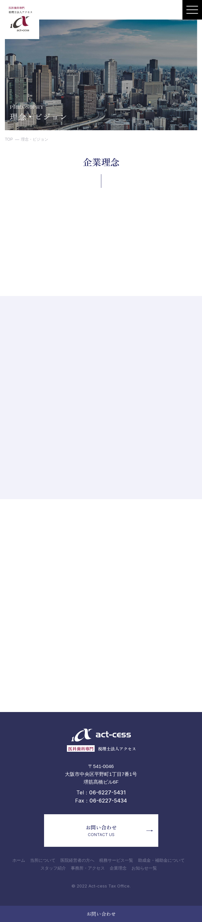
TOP (9, 139)
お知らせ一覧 (144, 867)
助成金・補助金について (161, 860)
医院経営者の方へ (77, 860)
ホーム (18, 860)
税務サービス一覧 (116, 860)
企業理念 (118, 867)
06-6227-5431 (107, 792)
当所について (42, 860)
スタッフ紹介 (53, 867)
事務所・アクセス (88, 867)
